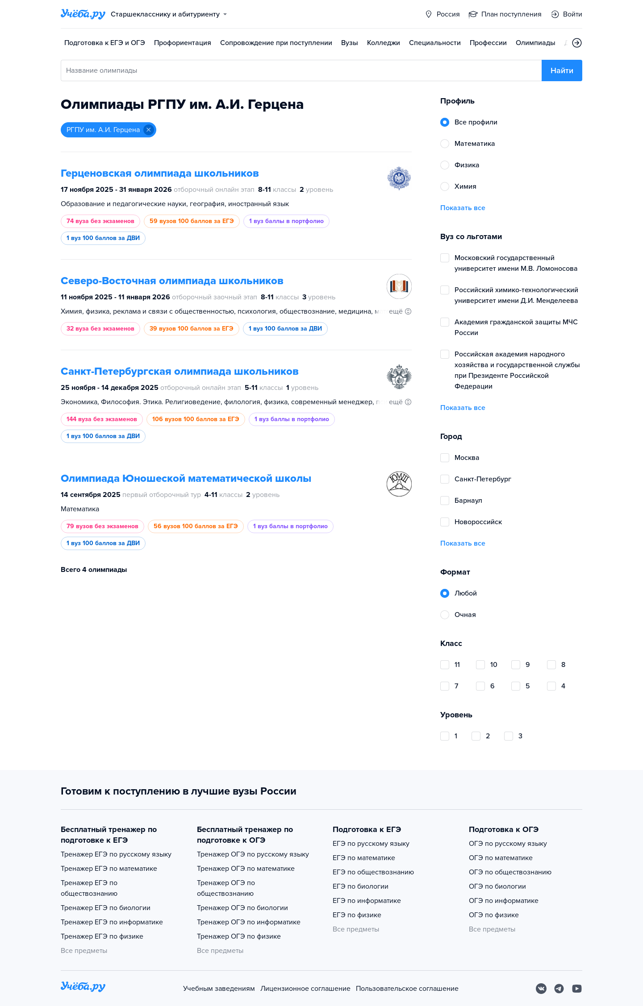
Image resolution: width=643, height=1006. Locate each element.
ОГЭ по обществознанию (510, 872)
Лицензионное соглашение (305, 988)
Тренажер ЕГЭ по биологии (105, 907)
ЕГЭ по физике (357, 915)
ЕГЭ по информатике (367, 900)
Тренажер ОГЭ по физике (239, 936)
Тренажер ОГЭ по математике (246, 868)
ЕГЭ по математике (364, 857)
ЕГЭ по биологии (360, 886)
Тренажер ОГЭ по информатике (249, 922)
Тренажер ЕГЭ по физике (102, 936)
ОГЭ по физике (494, 915)
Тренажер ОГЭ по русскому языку (253, 854)
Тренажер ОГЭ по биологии (242, 907)
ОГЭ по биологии (497, 886)
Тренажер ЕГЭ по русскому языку (116, 854)
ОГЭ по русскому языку (508, 843)
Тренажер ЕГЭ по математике (109, 868)
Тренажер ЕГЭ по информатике (112, 922)
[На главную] (83, 988)
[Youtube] (577, 988)
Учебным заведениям (219, 988)
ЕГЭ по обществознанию (373, 872)
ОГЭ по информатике (504, 900)
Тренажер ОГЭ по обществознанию (226, 888)
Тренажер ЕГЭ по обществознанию (89, 888)
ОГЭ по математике (501, 857)
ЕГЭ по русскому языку (371, 843)
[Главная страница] (83, 14)
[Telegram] (559, 988)
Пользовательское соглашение (407, 988)
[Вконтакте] (541, 988)
